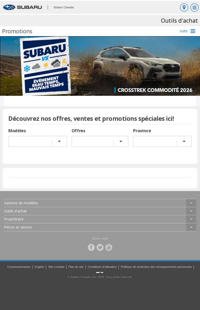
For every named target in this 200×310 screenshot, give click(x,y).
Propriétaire (14, 219)
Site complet (56, 266)
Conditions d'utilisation (102, 266)
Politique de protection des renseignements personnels (156, 266)
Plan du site (76, 266)
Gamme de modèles (21, 202)
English (39, 266)
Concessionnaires (18, 266)
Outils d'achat (15, 210)
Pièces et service (18, 227)
